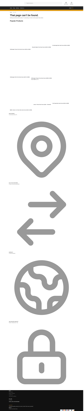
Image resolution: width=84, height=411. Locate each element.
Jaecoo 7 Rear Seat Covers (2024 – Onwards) (42, 104)
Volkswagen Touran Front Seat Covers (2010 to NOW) (20, 49)
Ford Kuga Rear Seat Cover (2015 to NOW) (60, 103)
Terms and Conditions (12, 396)
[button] (71, 8)
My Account (66, 3)
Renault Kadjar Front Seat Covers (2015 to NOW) (41, 47)
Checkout (71, 3)
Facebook (10, 400)
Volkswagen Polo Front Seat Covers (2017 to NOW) (20, 77)
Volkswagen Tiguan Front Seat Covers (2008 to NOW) (41, 78)
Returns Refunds (12, 393)
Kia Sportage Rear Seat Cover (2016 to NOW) (61, 45)
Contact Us (11, 394)
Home (11, 12)
